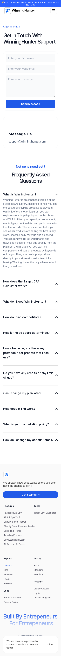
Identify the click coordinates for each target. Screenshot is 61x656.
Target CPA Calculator (45, 513)
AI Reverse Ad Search (15, 544)
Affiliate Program (42, 597)
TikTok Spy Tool (12, 517)
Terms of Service (12, 597)
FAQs (6, 579)
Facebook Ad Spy (13, 513)
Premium (38, 574)
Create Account (41, 588)
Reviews (8, 583)
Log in (37, 593)
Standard (38, 570)
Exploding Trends (12, 531)
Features (8, 574)
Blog (6, 570)
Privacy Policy (11, 602)
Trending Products (13, 535)
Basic (36, 565)
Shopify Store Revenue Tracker (19, 526)
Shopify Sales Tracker (15, 521)
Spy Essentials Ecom (14, 539)
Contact (8, 565)
